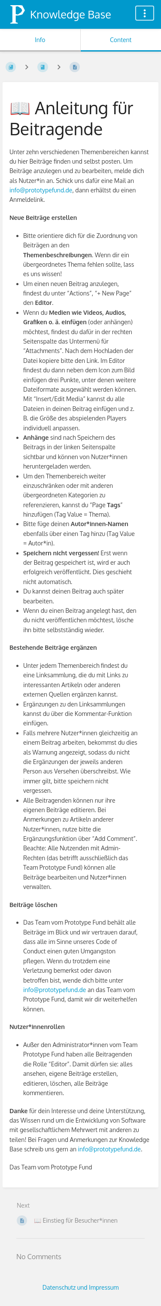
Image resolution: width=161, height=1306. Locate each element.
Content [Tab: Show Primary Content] (120, 39)
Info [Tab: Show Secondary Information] (40, 39)
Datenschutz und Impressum (81, 1287)
